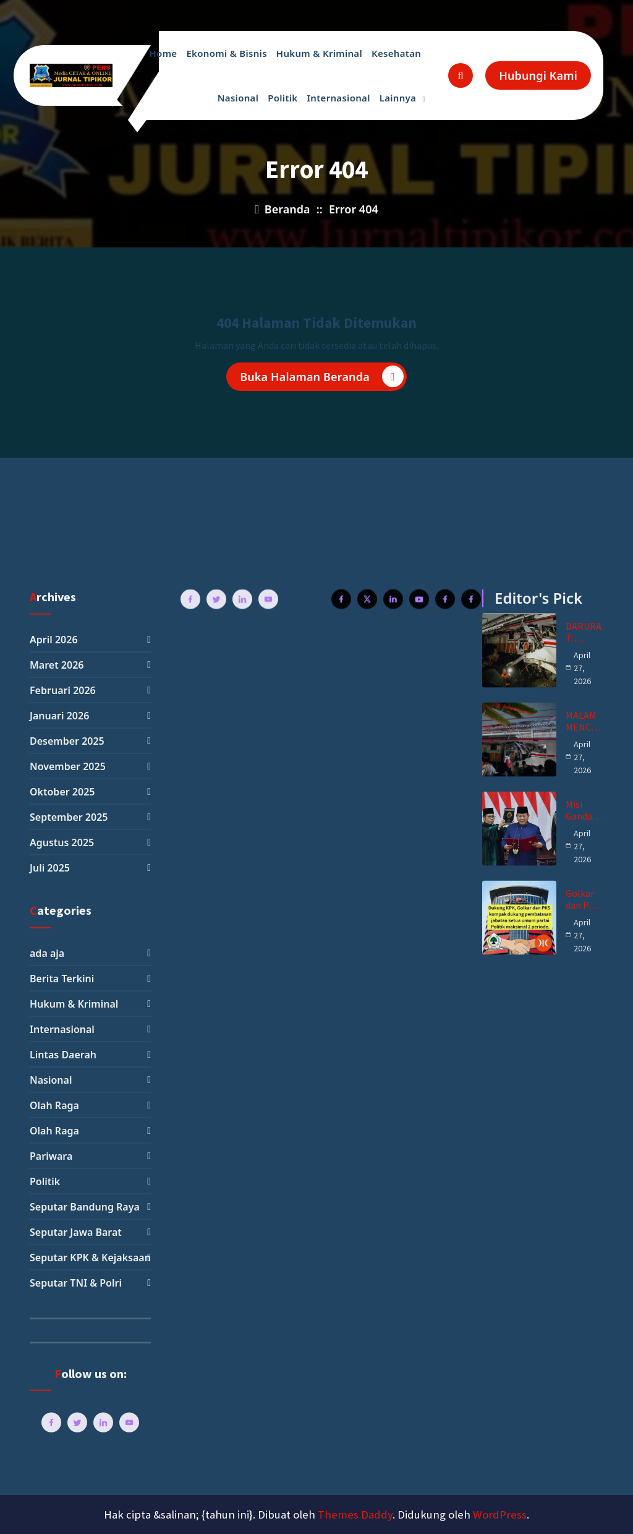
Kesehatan (396, 53)
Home (163, 53)
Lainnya (398, 98)
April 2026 (54, 1354)
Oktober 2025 (62, 1507)
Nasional (238, 98)
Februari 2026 (63, 1405)
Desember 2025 (67, 1456)
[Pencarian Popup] (460, 75)
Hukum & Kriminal (319, 53)
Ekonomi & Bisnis (226, 53)
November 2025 (68, 1481)
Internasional (338, 98)
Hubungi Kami (538, 75)
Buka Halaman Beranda (322, 378)
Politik (282, 98)
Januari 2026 (59, 1431)
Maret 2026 (56, 1380)
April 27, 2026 (582, 1382)
